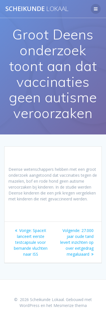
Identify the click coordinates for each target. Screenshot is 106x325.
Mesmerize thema (70, 305)
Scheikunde (36, 9)
